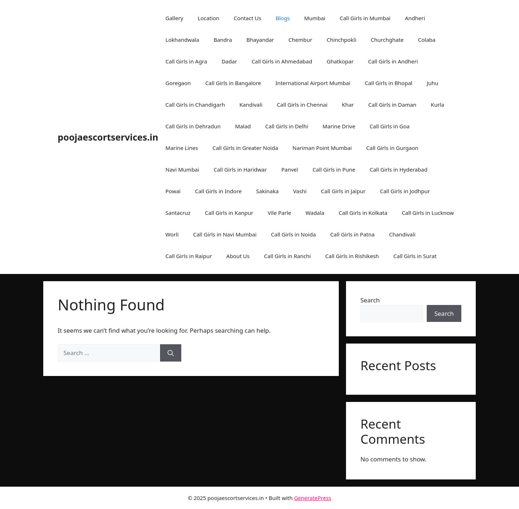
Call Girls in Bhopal (388, 83)
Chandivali (402, 234)
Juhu (432, 83)
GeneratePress (312, 497)
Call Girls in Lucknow (428, 212)
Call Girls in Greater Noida (245, 147)
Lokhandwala (182, 39)
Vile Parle (279, 212)
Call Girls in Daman (392, 104)
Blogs (283, 18)
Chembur (300, 39)
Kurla (437, 104)
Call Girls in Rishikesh (352, 256)
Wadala (315, 212)
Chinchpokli (341, 39)
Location (208, 18)
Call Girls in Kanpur (229, 212)
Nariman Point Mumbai (322, 147)
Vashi (299, 191)
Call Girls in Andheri (393, 61)
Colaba (426, 39)
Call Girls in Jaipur (343, 191)
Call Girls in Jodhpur (405, 191)
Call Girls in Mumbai (365, 18)
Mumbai (314, 18)
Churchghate (387, 39)
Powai (173, 191)
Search (370, 300)
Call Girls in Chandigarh (195, 104)
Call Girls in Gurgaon (392, 147)
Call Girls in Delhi (286, 126)
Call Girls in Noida (293, 234)
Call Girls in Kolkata (363, 212)
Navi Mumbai (182, 169)
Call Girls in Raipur (188, 256)
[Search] (170, 353)
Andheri (415, 18)
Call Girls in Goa (390, 126)
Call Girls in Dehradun (193, 126)
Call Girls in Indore (218, 191)
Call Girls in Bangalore (233, 83)
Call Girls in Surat (414, 256)
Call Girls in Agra (186, 61)
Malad (243, 126)
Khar (348, 104)
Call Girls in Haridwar (240, 169)
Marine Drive (339, 126)
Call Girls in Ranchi (287, 256)
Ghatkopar (340, 61)
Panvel (289, 169)
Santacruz (177, 212)
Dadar (229, 61)
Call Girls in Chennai (302, 104)
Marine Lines (181, 147)
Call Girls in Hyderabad (398, 169)
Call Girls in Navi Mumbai (225, 234)
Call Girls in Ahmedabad (282, 61)
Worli (172, 234)
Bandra (223, 39)
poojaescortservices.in (108, 137)
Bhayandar (260, 39)
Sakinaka (267, 191)
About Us (238, 256)
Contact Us (247, 18)
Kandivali (250, 104)
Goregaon (178, 83)
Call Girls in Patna (352, 234)
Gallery (174, 18)
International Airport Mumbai (312, 83)
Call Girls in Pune (333, 169)
